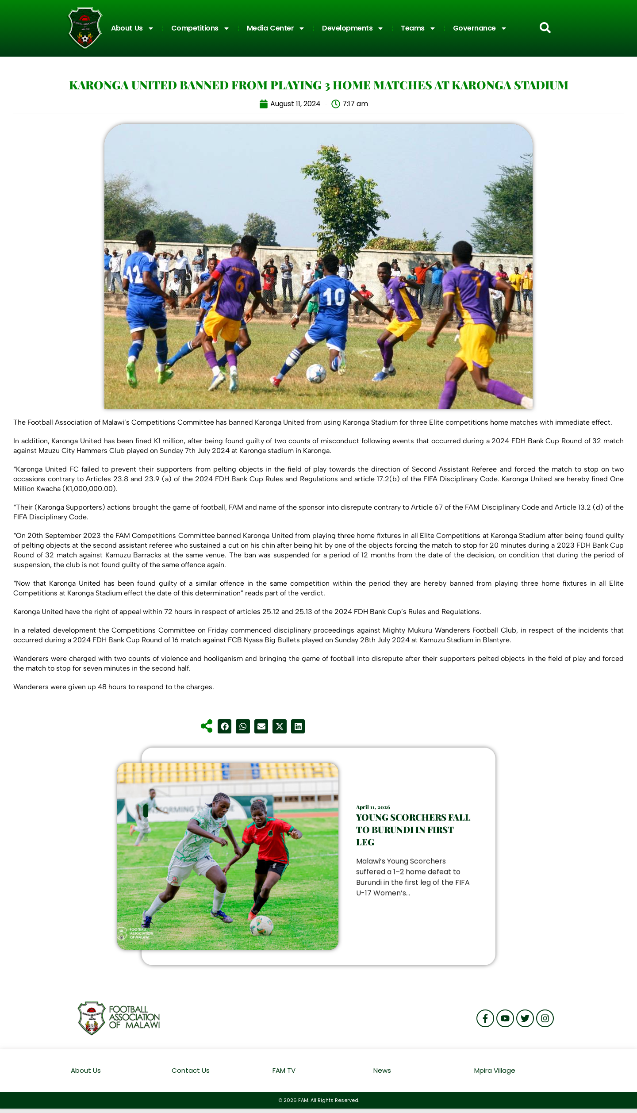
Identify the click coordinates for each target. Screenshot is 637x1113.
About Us (132, 28)
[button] (225, 726)
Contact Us (191, 1070)
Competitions (200, 28)
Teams (418, 28)
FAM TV (283, 1070)
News (382, 1070)
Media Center (276, 28)
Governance (480, 28)
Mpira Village (494, 1070)
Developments (353, 28)
